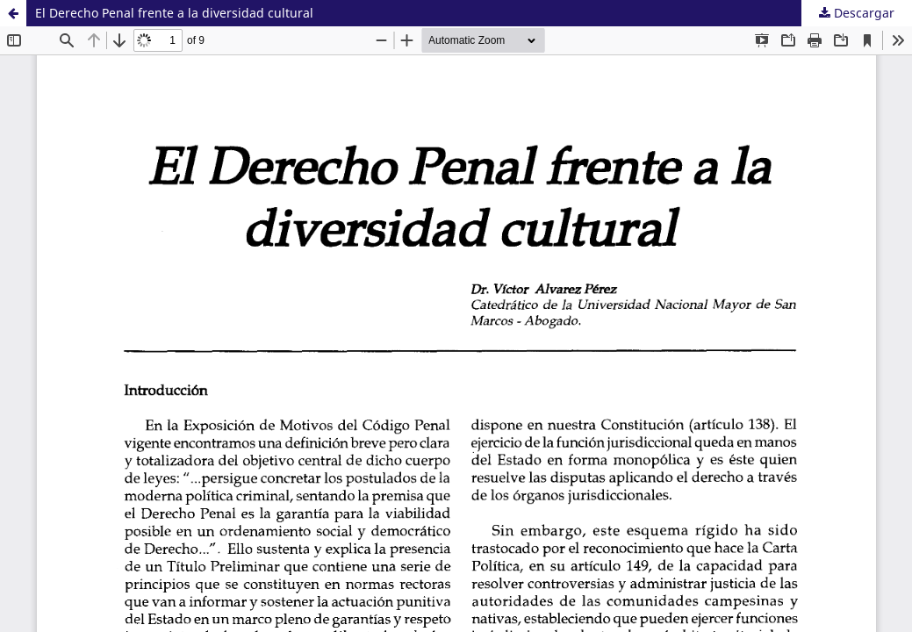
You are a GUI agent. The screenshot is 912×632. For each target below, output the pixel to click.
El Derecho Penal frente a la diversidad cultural (174, 12)
